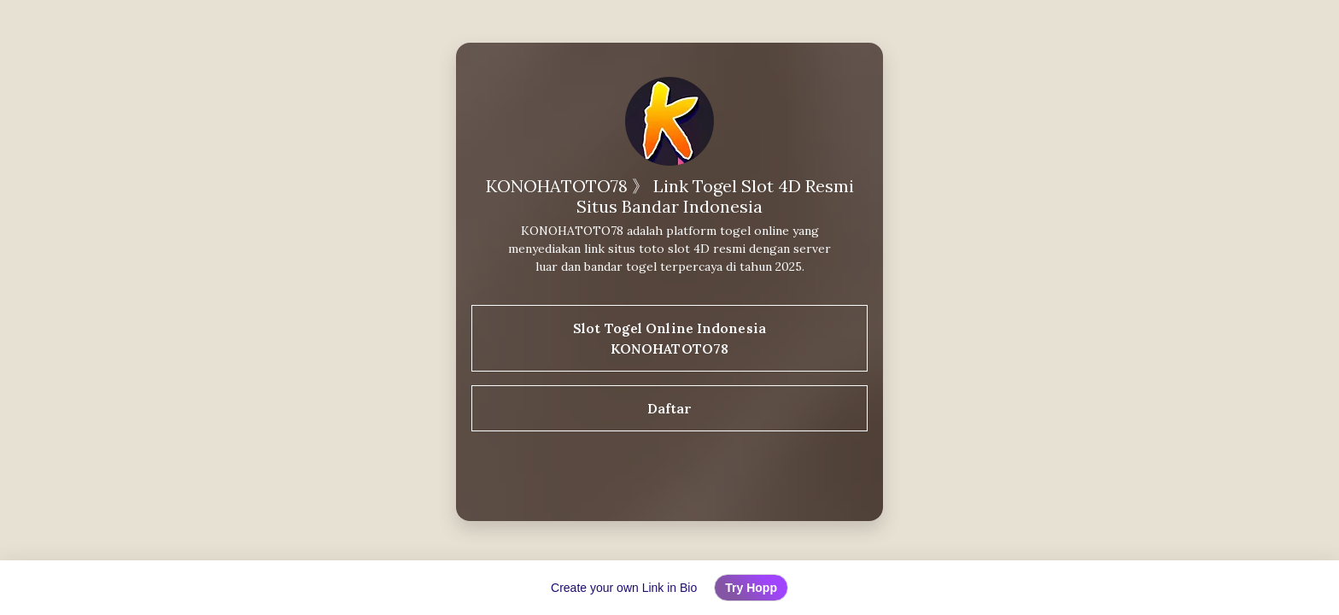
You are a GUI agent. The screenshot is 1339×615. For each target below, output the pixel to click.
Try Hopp (751, 587)
